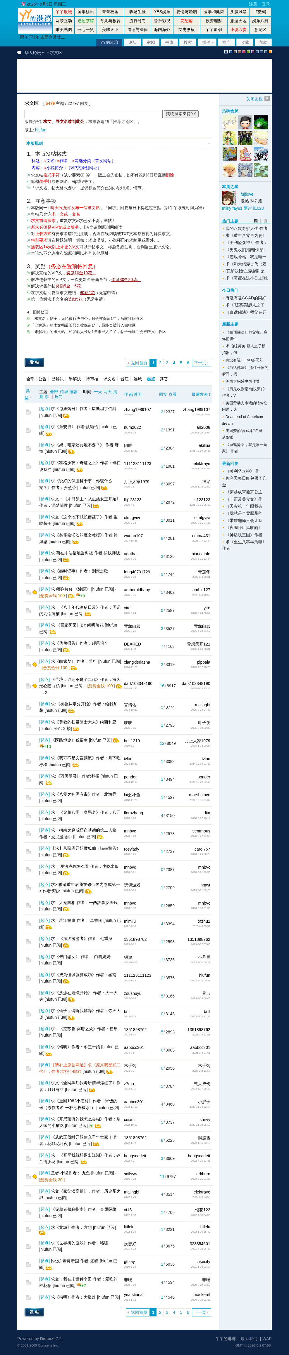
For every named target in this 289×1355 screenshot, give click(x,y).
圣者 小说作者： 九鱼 (70, 1173)
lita (207, 813)
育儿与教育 (110, 20)
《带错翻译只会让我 (244, 520)
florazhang (133, 813)
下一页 (200, 362)
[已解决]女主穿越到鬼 (245, 271)
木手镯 (130, 1065)
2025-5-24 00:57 (200, 613)
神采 (206, 481)
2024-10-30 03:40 (200, 763)
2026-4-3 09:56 (201, 414)
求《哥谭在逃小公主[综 (247, 278)
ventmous (201, 831)
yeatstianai (134, 1294)
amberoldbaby (137, 589)
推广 (226, 42)
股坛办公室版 (265, 51)
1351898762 (135, 939)
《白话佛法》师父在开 (246, 312)
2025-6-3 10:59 (201, 595)
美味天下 (110, 29)
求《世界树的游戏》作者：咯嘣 (79, 1243)
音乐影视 (162, 20)
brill (127, 1011)
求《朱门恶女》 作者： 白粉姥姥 (81, 956)
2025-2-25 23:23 (200, 688)
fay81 (237, 208)
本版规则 (34, 143)
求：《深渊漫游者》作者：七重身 (81, 938)
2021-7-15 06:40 (200, 1248)
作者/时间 (133, 394)
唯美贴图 (64, 29)
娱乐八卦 (260, 20)
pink (243, 51)
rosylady (131, 849)
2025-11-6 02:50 (200, 486)
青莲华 (204, 572)
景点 (206, 993)
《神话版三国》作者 (244, 534)
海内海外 (162, 29)
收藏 (245, 42)
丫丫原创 (214, 29)
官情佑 (130, 704)
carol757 (202, 849)
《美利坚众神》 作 (242, 471)
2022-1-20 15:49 (200, 1231)
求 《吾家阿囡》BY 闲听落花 (77, 625)
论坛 (132, 42)
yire (127, 608)
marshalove (199, 794)
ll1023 (258, 208)
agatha (130, 553)
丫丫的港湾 (225, 1338)
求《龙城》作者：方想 (71, 1227)
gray (235, 51)
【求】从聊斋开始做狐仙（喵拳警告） (86, 848)
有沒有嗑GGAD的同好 (246, 298)
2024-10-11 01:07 (200, 800)
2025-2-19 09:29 (200, 727)
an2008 (203, 427)
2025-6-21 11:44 (200, 558)
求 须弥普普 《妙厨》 (70, 589)
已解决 (57, 379)
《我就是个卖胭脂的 (244, 513)
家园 (151, 42)
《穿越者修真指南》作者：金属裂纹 (83, 1209)
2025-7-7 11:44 (201, 540)
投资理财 (214, 20)
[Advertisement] (129, 76)
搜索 (188, 42)
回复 (163, 394)
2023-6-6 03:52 (201, 926)
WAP (266, 1338)
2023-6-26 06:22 (200, 854)
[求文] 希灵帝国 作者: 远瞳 (75, 1261)
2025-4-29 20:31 (200, 649)
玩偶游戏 (132, 885)
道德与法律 (137, 29)
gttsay (129, 1261)
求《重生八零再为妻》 (246, 235)
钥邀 (128, 957)
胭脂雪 (204, 1137)
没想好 (130, 1243)
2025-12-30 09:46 (200, 450)
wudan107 (133, 535)
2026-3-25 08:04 (200, 432)
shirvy (204, 1119)
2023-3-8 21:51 (201, 1034)
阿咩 (128, 445)
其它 (164, 379)
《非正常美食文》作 (244, 499)
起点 (44, 408)
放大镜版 (261, 51)
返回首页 (139, 362)
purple (252, 51)
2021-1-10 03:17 (200, 1266)
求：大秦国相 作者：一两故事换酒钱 (84, 902)
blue (230, 51)
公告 (42, 379)
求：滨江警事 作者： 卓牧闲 (76, 920)
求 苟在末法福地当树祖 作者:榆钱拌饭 (85, 553)
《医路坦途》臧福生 (69, 740)
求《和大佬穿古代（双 (246, 264)
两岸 (248, 208)
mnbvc (130, 831)
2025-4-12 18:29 (200, 667)
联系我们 (249, 1338)
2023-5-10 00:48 (200, 980)
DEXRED (132, 644)
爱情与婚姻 (186, 11)
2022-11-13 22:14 (200, 1106)
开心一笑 (86, 29)
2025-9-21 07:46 (200, 522)
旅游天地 (238, 20)
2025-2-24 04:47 (200, 709)
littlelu (129, 1226)
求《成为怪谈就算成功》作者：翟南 (83, 974)
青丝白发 (132, 626)
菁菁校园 (110, 11)
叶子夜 (204, 722)
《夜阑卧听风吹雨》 (244, 527)
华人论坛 (33, 52)
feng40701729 (137, 572)
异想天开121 (198, 644)
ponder (130, 777)
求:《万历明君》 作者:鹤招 (75, 776)
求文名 (109, 379)
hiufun (40, 130)
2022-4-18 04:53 (200, 1215)
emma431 (201, 535)
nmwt (205, 885)
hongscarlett (135, 1155)
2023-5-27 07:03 (200, 944)
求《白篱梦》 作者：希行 (74, 661)
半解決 (75, 379)
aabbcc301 (134, 1047)
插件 (206, 42)
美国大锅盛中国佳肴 (243, 381)
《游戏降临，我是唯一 (246, 256)
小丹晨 (204, 957)
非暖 (128, 1279)
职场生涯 (137, 11)
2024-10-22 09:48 (200, 781)
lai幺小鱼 (132, 794)
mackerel (202, 1294)
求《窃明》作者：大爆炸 (73, 1297)
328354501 (200, 1243)
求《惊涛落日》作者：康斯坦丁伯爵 (83, 408)
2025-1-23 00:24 (200, 745)
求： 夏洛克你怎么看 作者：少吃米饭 (85, 866)
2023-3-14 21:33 (200, 1016)
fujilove (247, 194)
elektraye (202, 463)
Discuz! (47, 1338)
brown (239, 51)
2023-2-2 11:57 (201, 1070)
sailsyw (130, 1174)
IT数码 (260, 11)
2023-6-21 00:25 (200, 890)
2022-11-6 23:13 (200, 1142)
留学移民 (86, 11)
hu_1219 (132, 740)
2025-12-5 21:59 (200, 468)
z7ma (129, 1083)
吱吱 (128, 722)
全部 (30, 379)
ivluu (128, 759)
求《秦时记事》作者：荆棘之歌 (79, 571)
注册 (253, 4)
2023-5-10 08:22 (200, 962)
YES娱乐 (162, 11)
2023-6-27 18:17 (200, 818)
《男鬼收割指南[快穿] (245, 249)
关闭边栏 (254, 99)
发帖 (35, 362)
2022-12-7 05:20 (200, 1088)
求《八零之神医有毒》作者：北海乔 (83, 794)
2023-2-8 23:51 (201, 1052)
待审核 (92, 379)
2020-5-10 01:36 (200, 1299)
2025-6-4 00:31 (201, 576)
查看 (172, 394)
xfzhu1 (204, 921)
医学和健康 (214, 11)
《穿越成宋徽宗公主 (244, 492)
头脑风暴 (238, 11)
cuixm (129, 1119)
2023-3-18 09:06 (200, 998)
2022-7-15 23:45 (200, 1160)
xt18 (128, 1209)
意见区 (260, 29)
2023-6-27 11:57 (200, 835)
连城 (138, 379)
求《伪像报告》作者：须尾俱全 (79, 643)
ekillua (204, 445)
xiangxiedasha (137, 662)
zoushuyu (133, 993)
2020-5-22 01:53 (200, 1284)
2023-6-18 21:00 (200, 908)
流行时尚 (137, 20)
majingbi (202, 704)
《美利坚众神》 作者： (247, 242)
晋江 (125, 379)
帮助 (263, 42)
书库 (169, 42)
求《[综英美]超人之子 (245, 305)
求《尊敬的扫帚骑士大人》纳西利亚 (83, 722)
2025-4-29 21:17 (200, 630)
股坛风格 (257, 51)
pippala (203, 662)
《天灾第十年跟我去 (244, 506)
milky (226, 208)
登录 (266, 4)
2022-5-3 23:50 (201, 1197)
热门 (58, 397)
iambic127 (201, 589)
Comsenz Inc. (48, 1345)
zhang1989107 (137, 409)
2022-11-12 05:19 (200, 1124)
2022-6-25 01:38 (200, 1178)
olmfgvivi (132, 517)
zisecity (203, 1261)
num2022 (132, 427)
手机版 (270, 51)
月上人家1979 (136, 481)
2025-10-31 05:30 (200, 504)
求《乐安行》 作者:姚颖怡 (74, 426)
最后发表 (200, 394)
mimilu (130, 921)
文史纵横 (186, 29)
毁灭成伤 (202, 1083)
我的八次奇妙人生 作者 (247, 228)
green (248, 51)
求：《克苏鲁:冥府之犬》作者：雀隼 (84, 1028)
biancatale (201, 553)
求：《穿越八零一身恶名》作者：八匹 (86, 812)
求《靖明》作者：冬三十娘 (75, 1047)
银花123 (202, 1209)
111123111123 (137, 463)
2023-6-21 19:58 (200, 872)
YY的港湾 (109, 42)
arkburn (203, 1174)
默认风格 (226, 51)
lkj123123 (133, 499)
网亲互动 (64, 20)
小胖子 (204, 1101)
